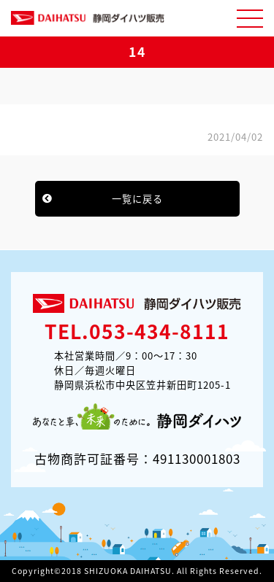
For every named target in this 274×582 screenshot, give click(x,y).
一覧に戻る (137, 199)
